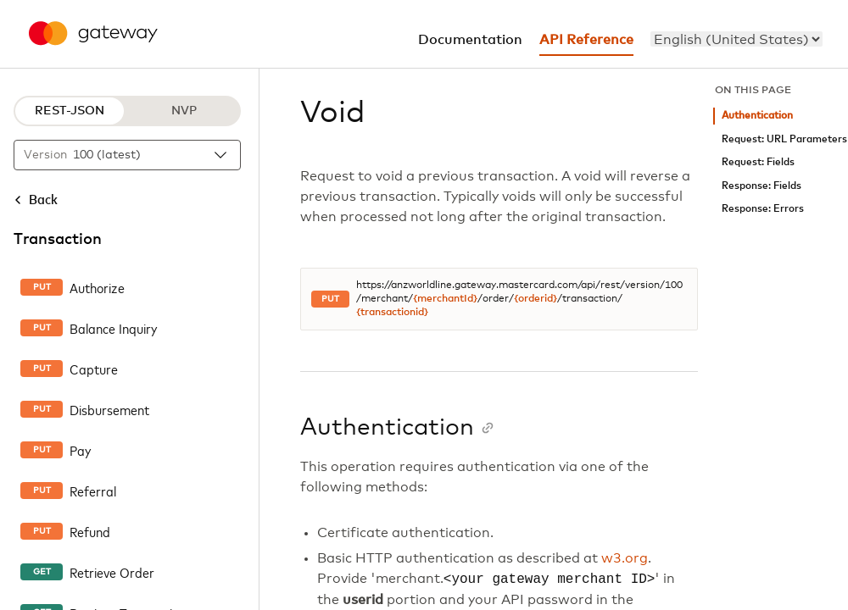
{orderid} (535, 299)
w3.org (624, 558)
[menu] (736, 39)
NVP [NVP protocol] (184, 111)
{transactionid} (392, 313)
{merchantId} (445, 299)
